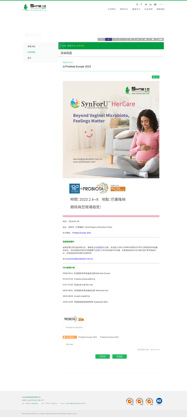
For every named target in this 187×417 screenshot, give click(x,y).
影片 (29, 58)
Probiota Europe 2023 (81, 233)
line (160, 39)
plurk (152, 39)
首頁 (64, 46)
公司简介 (112, 9)
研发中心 (124, 9)
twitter (145, 39)
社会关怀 (148, 9)
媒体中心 (136, 9)
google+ (138, 39)
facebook (130, 39)
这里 (99, 247)
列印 (123, 39)
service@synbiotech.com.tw (81, 259)
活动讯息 (31, 52)
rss (155, 77)
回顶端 (119, 356)
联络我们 (161, 9)
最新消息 (31, 46)
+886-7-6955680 (32, 403)
